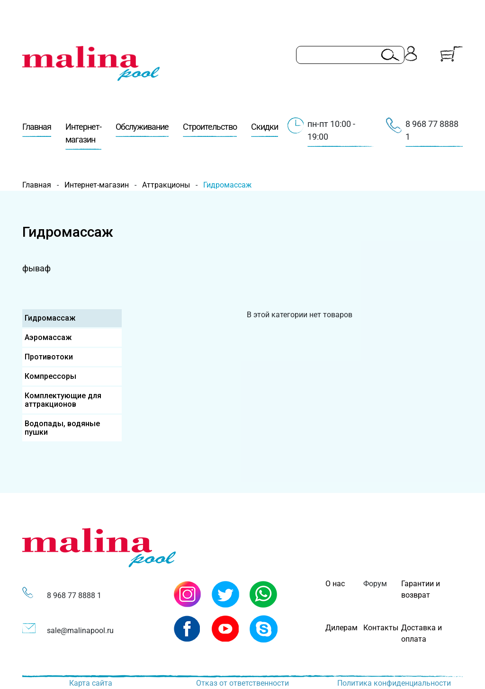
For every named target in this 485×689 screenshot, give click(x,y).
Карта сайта (90, 683)
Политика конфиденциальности (394, 683)
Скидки (264, 129)
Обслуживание (142, 129)
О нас (335, 583)
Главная (36, 129)
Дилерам (341, 627)
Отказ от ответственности (242, 683)
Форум (375, 583)
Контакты (380, 627)
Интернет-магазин (83, 136)
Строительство (210, 129)
